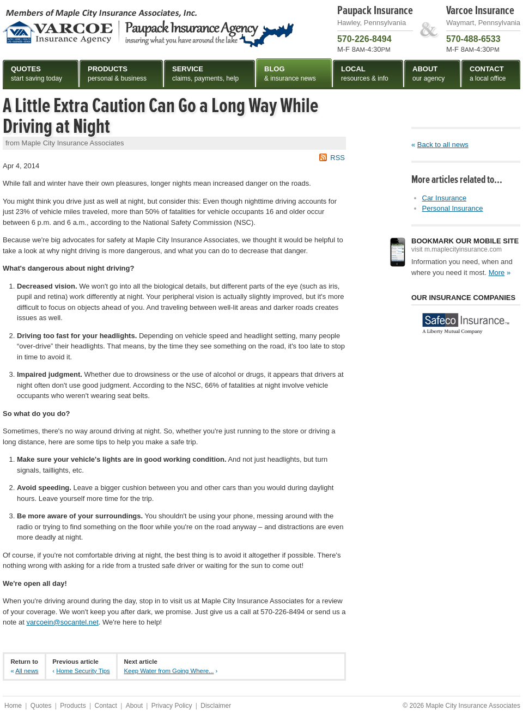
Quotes (41, 705)
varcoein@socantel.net (62, 622)
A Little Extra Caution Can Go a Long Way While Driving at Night (160, 116)
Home (13, 705)
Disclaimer (215, 705)
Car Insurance (444, 198)
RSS (337, 158)
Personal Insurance (452, 208)
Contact (105, 705)
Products (73, 705)
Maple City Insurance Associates (148, 27)
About (134, 705)
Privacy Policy (171, 705)
